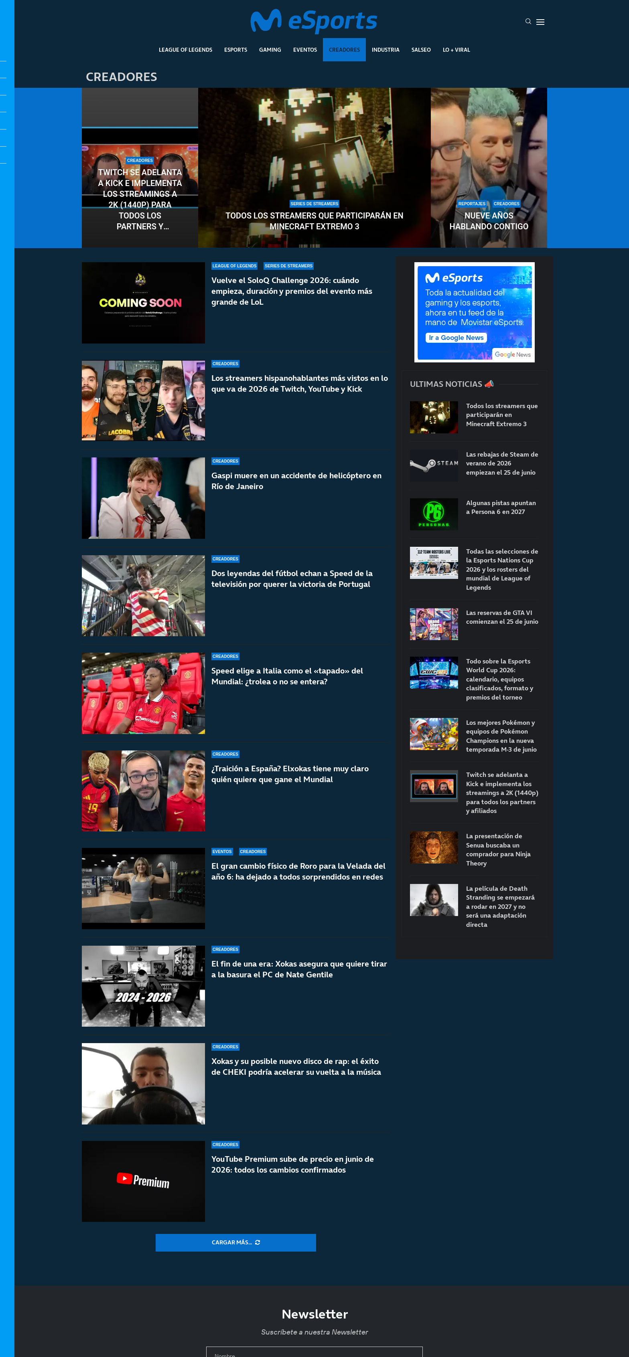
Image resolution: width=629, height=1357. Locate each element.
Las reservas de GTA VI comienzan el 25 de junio (502, 617)
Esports (235, 49)
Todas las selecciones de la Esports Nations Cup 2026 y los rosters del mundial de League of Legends (502, 569)
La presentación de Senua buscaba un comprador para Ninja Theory (498, 849)
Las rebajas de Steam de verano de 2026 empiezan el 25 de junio (502, 463)
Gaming (270, 49)
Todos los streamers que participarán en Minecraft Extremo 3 (314, 221)
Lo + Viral (456, 49)
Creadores (344, 49)
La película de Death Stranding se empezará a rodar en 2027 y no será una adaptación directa (500, 906)
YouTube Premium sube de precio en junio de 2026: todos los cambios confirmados (292, 1180)
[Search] (528, 22)
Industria (386, 49)
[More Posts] (236, 1243)
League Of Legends (185, 49)
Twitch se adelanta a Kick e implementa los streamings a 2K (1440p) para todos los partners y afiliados (140, 200)
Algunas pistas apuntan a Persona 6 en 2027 (501, 507)
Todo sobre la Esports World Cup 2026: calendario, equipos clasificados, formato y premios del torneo (499, 679)
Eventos (305, 49)
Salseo (421, 49)
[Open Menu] (540, 22)
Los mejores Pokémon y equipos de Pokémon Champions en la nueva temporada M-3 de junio (501, 736)
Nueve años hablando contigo (489, 221)
